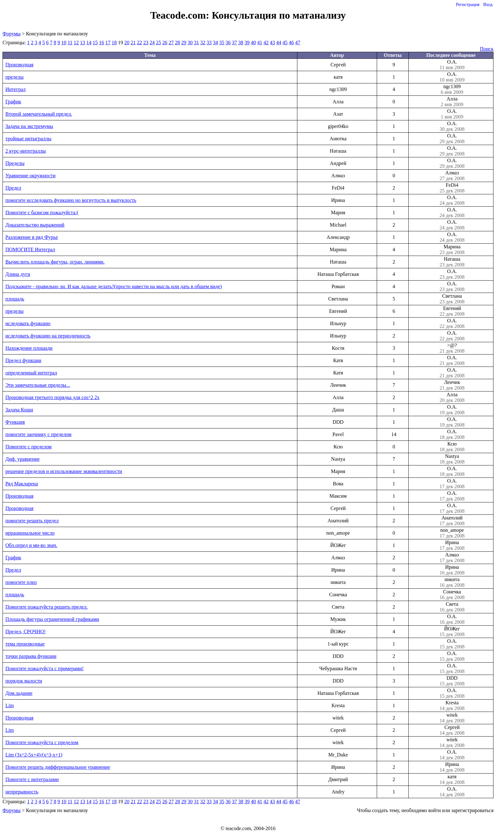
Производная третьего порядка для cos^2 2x (52, 397)
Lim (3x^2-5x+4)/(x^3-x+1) (33, 754)
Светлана (452, 299)
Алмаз (452, 175)
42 (266, 42)
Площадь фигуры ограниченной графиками (52, 619)
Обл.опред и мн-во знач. (31, 545)
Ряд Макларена (21, 483)
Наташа (452, 262)
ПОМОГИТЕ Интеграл (30, 249)
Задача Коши (19, 409)
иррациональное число (29, 533)
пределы (14, 77)
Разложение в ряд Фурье (31, 237)
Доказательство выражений (35, 225)
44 (278, 42)
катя (452, 779)
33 (209, 42)
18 (114, 42)
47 (297, 42)
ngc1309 (452, 89)
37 (234, 42)
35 (221, 42)
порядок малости (23, 680)
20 (126, 42)
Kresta (452, 705)
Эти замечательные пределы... (37, 385)
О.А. (452, 64)
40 (253, 42)
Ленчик (452, 385)
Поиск (486, 49)
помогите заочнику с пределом (38, 434)
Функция (15, 422)
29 (183, 42)
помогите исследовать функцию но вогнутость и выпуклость (70, 200)
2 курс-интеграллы (25, 151)
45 (285, 42)
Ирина (452, 545)
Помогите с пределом (28, 446)
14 (88, 42)
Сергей (452, 730)
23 (145, 42)
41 (259, 42)
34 (215, 42)
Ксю (452, 446)
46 (291, 42)
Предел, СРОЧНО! (25, 631)
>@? (452, 348)
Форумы (12, 33)
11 (70, 42)
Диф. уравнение (22, 459)
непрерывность (21, 791)
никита (452, 582)
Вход (488, 4)
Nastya (452, 459)
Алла (452, 101)
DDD (452, 681)
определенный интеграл (31, 372)
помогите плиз (21, 582)
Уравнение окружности (30, 175)
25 (158, 42)
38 (240, 42)
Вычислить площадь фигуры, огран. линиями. (55, 261)
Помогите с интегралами (32, 779)
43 (272, 42)
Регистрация (467, 4)
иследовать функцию (27, 323)
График (13, 101)
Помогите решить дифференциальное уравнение (57, 767)
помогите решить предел (32, 520)
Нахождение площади (29, 348)
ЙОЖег (452, 631)
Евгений (452, 311)
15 (95, 42)
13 (82, 42)
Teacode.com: (181, 15)
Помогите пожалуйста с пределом (41, 742)
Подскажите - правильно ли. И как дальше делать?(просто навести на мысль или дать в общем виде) (113, 286)
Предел (13, 188)
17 (107, 42)
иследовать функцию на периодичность (47, 335)
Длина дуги (17, 274)
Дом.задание (19, 693)
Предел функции (23, 360)
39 (247, 42)
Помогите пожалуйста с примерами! (44, 668)
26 (164, 42)
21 (133, 42)
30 (190, 42)
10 (63, 42)
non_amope (452, 533)
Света (452, 607)
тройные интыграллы (28, 138)
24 (152, 42)
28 (177, 42)
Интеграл (15, 89)
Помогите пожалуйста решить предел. (46, 607)
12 (76, 42)
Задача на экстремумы (29, 126)
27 (171, 42)
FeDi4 (452, 188)
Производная (19, 64)
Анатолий (452, 520)
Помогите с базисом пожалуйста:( (41, 212)
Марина (452, 249)
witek (452, 718)
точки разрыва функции (30, 656)
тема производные (25, 644)
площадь (14, 298)
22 (139, 42)
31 (196, 42)
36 (228, 42)
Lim (9, 705)
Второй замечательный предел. (38, 114)
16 (101, 42)
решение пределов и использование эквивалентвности (63, 471)
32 (202, 42)
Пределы (14, 163)
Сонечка (452, 594)
